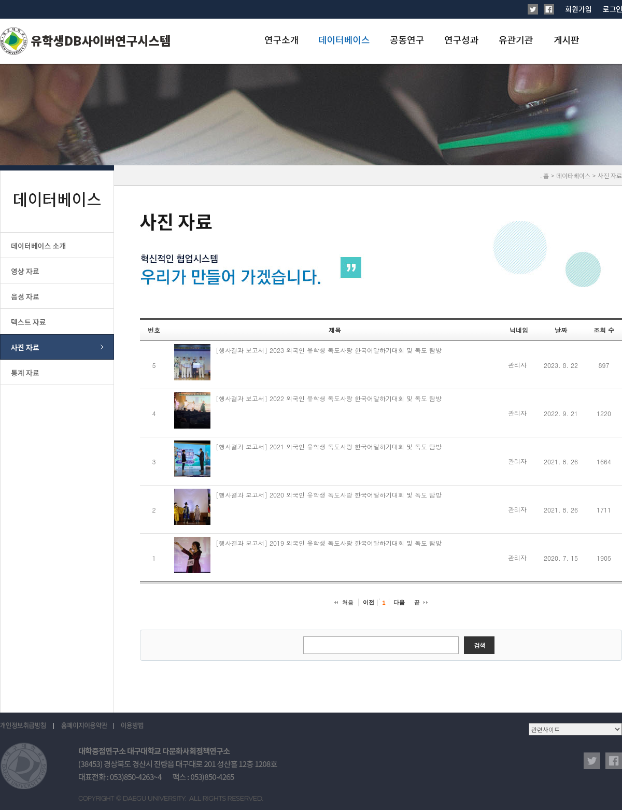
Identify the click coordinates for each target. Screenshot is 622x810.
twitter (592, 760)
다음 (399, 602)
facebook (613, 760)
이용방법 (132, 726)
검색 (479, 645)
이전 (368, 602)
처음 (348, 602)
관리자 (517, 364)
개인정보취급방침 (27, 726)
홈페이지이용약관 (84, 726)
